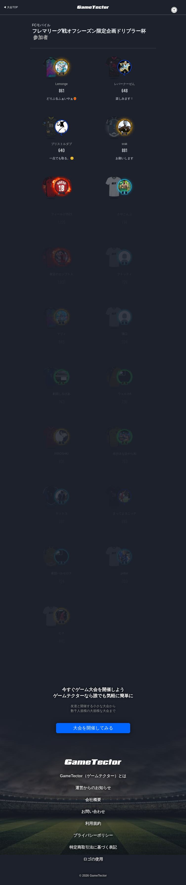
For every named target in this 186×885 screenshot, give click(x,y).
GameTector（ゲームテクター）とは (93, 776)
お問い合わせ (93, 811)
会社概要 (93, 800)
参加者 (40, 37)
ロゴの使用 (93, 859)
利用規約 (93, 823)
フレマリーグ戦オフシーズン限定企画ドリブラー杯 (89, 32)
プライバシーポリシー (93, 835)
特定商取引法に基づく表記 (93, 847)
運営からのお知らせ (93, 788)
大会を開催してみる (93, 727)
